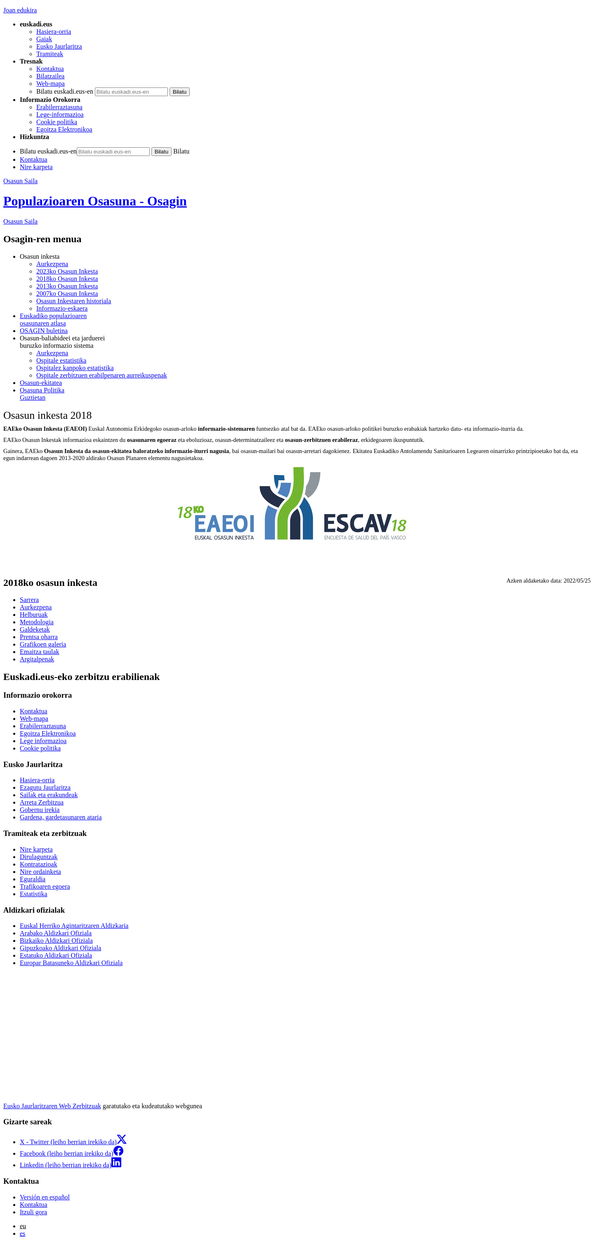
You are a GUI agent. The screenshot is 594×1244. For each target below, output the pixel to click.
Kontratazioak (38, 864)
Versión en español (45, 1197)
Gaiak (44, 38)
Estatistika (33, 893)
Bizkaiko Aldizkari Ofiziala (56, 940)
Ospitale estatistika (61, 360)
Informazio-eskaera (61, 308)
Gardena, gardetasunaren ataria (61, 817)
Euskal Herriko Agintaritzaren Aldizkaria (74, 925)
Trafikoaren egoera (45, 886)
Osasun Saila (20, 180)
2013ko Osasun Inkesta (67, 286)
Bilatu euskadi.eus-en (64, 91)
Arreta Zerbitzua (42, 802)
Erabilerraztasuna (59, 107)
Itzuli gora (33, 1212)
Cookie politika (56, 121)
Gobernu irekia (39, 809)
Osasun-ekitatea (41, 382)
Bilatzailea (50, 76)
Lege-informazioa (60, 114)
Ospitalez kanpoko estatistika (75, 367)
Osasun (20, 221)
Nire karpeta (36, 166)
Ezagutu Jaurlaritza (45, 787)
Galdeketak (35, 629)
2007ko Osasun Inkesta (67, 293)
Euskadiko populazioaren (305, 319)
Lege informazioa (43, 740)
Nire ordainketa (40, 871)
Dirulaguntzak (39, 856)
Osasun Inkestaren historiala (73, 301)
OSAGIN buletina (44, 330)
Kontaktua (50, 68)
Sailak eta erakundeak (49, 794)
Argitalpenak (37, 659)
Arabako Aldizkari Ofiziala (56, 933)
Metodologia (37, 622)
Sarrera (29, 599)
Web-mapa (50, 83)
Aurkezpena (52, 263)
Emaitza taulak (39, 651)
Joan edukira (20, 10)
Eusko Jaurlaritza (59, 46)
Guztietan (305, 394)
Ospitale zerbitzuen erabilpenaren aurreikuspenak (101, 375)
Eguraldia (32, 879)
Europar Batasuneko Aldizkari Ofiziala (71, 962)
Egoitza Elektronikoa (64, 129)
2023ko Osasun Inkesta (67, 271)
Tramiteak (49, 53)
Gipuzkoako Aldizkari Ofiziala (60, 947)
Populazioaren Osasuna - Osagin (95, 201)
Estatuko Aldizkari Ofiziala (56, 955)
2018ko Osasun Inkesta (67, 278)
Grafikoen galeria (43, 644)
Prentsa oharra (39, 636)
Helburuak (34, 614)
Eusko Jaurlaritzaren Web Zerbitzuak (52, 1105)
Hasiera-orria (53, 31)
